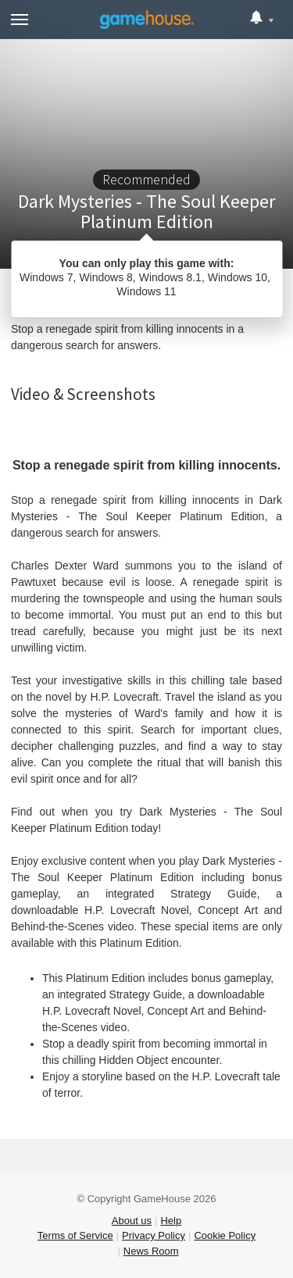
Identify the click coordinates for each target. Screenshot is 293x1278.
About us (132, 1220)
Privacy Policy (153, 1235)
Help (170, 1220)
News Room (151, 1251)
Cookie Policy (224, 1235)
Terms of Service (75, 1235)
